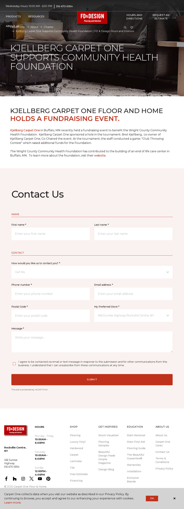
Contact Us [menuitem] (162, 452)
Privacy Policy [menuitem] (164, 468)
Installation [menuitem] (134, 471)
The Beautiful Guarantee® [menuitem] (135, 456)
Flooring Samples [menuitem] (103, 443)
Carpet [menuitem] (74, 454)
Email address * (103, 285)
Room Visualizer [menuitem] (108, 435)
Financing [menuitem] (76, 480)
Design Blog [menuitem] (106, 469)
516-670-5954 (64, 6)
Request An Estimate (160, 16)
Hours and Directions (134, 16)
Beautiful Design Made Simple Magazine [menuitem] (106, 457)
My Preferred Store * (106, 306)
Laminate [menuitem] (76, 461)
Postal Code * (19, 306)
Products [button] (13, 16)
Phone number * (21, 285)
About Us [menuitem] (161, 435)
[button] (125, 28)
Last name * (101, 225)
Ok (152, 498)
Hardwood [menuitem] (76, 448)
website (100, 155)
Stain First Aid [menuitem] (136, 441)
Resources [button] (36, 16)
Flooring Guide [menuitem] (136, 448)
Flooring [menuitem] (75, 435)
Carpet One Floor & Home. (30, 486)
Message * (17, 328)
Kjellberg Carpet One (25, 130)
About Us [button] (12, 26)
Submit (92, 379)
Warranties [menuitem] (134, 464)
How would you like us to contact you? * (35, 263)
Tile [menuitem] (72, 467)
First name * (18, 225)
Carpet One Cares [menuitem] (162, 443)
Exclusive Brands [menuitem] (133, 479)
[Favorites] (131, 28)
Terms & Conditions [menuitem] (162, 460)
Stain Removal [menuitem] (136, 435)
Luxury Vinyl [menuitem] (77, 441)
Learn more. (12, 502)
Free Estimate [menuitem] (79, 474)
